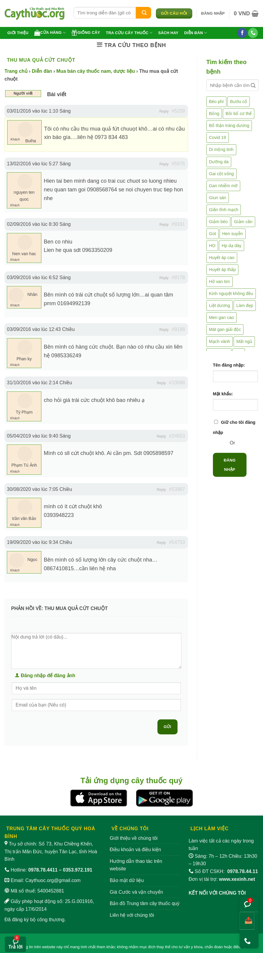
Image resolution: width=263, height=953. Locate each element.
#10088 (177, 382)
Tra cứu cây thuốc (129, 33)
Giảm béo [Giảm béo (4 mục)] (218, 221)
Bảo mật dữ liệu (127, 880)
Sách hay (168, 33)
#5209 (178, 111)
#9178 (178, 277)
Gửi (167, 726)
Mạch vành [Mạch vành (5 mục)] (219, 341)
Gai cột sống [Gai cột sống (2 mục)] (221, 173)
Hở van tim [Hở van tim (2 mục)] (219, 281)
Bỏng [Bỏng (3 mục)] (214, 113)
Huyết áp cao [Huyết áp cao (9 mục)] (222, 257)
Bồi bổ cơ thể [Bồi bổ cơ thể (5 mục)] (239, 113)
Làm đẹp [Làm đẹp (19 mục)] (244, 305)
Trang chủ (16, 71)
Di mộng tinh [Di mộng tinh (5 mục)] (221, 149)
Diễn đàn (195, 33)
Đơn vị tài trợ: (222, 879)
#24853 (177, 435)
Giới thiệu (17, 33)
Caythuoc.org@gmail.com (52, 880)
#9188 (178, 329)
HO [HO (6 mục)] (212, 245)
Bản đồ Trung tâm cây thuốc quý (145, 903)
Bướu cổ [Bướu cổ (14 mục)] (238, 101)
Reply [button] (164, 111)
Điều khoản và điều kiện (135, 849)
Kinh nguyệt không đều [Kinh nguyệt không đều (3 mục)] (231, 293)
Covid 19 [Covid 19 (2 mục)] (217, 137)
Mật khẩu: (223, 393)
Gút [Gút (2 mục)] (212, 233)
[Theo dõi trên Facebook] (242, 33)
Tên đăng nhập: (229, 365)
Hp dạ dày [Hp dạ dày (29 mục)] (231, 245)
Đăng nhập (230, 465)
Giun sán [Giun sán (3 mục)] (217, 197)
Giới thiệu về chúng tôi (134, 838)
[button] (213, 13)
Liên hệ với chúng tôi (132, 915)
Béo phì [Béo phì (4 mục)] (216, 101)
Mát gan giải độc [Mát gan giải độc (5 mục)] (225, 329)
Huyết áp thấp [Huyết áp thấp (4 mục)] (222, 269)
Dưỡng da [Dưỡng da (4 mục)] (219, 161)
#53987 (177, 489)
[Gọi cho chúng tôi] (253, 33)
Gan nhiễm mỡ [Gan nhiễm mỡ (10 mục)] (223, 185)
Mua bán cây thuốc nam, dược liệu (95, 71)
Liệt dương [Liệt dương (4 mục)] (219, 305)
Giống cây (85, 32)
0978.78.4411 (43, 869)
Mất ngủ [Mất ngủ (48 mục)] (244, 341)
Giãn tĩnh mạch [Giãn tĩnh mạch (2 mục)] (223, 209)
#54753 (177, 542)
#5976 (178, 163)
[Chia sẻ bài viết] (247, 921)
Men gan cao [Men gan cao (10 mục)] (221, 317)
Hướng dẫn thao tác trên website (136, 865)
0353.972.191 (77, 869)
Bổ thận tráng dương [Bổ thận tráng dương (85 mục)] (229, 125)
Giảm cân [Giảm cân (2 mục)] (243, 221)
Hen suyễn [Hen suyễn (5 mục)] (232, 233)
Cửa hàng (50, 32)
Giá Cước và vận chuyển (136, 892)
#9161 (178, 224)
